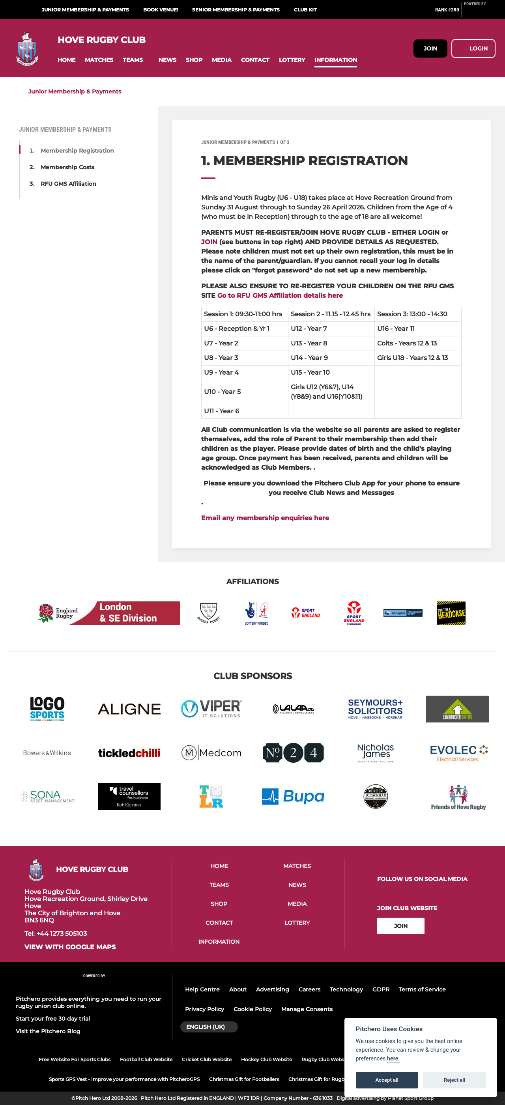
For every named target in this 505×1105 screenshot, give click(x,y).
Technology (346, 989)
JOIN (209, 242)
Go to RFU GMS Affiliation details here (280, 295)
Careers (309, 989)
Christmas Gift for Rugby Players (327, 1079)
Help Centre (202, 989)
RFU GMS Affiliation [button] (68, 183)
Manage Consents (307, 1009)
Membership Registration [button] (77, 150)
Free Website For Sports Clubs (74, 1059)
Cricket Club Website (207, 1059)
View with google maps (70, 947)
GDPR (380, 989)
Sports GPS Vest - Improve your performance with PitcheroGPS (124, 1079)
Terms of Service (422, 989)
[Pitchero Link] (480, 13)
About (238, 989)
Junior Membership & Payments (85, 10)
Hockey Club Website (266, 1059)
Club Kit (305, 10)
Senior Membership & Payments (236, 10)
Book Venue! (160, 10)
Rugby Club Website (325, 1059)
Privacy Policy (204, 1009)
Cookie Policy (253, 1009)
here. (393, 1058)
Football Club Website (146, 1059)
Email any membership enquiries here (265, 518)
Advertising (272, 989)
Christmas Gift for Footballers (244, 1079)
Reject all (454, 1080)
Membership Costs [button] (67, 167)
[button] (66, 60)
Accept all (387, 1080)
